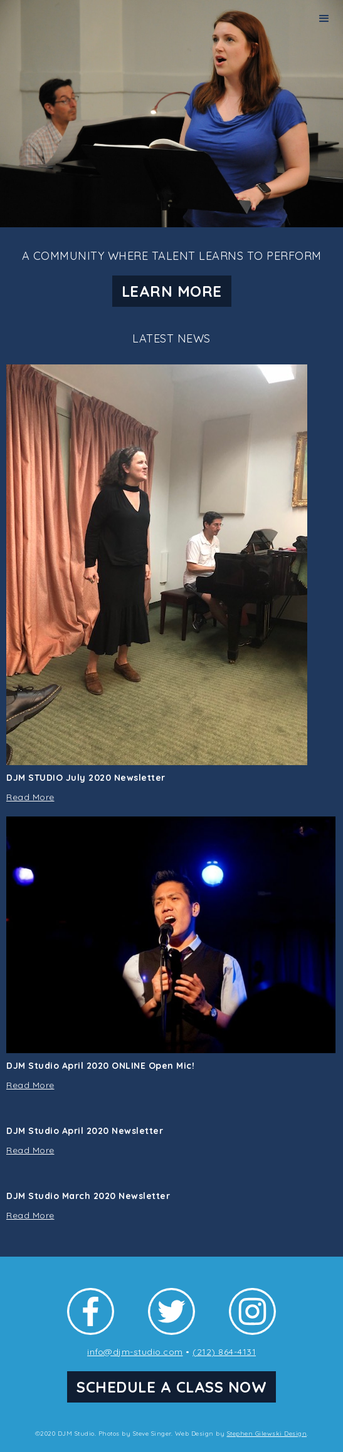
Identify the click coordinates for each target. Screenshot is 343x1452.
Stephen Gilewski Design (267, 1433)
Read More (30, 797)
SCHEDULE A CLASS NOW (171, 1386)
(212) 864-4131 (224, 1351)
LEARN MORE (172, 291)
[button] (324, 19)
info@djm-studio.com (135, 1351)
